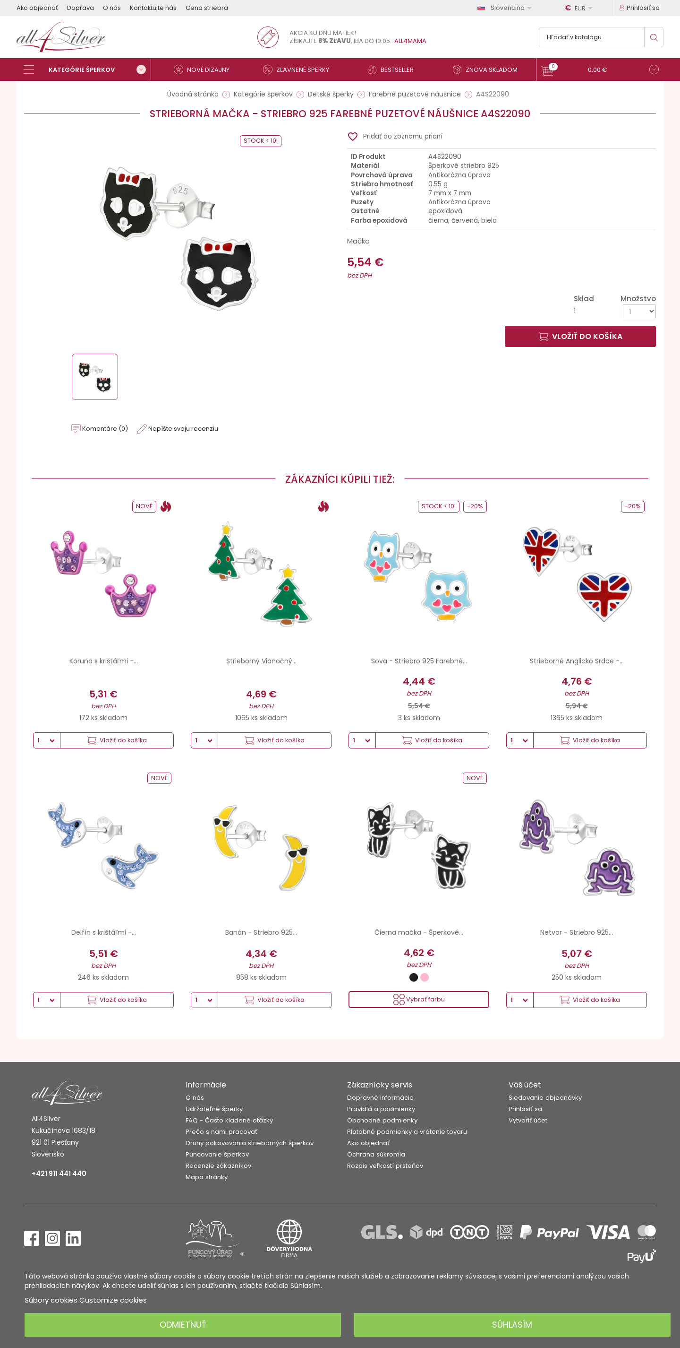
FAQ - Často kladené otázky (229, 1120)
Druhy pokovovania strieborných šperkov (250, 1143)
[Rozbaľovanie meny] (580, 8)
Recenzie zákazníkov (218, 1165)
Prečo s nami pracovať (221, 1131)
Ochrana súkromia (376, 1154)
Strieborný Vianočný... (261, 661)
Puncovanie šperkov (217, 1154)
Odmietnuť (183, 1325)
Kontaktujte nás (153, 8)
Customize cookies (113, 1300)
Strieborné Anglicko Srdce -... (577, 661)
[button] (599, 71)
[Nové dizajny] (205, 69)
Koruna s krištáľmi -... (103, 661)
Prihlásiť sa (525, 1108)
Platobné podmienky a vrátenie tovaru (407, 1131)
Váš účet (525, 1084)
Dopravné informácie (380, 1097)
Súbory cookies (51, 1300)
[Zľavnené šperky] (300, 69)
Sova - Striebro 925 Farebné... (419, 661)
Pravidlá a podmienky (381, 1108)
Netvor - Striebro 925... (576, 932)
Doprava (80, 8)
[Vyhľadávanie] (601, 37)
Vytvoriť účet (528, 1120)
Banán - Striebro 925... (261, 932)
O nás (112, 8)
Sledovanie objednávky (545, 1097)
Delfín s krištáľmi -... (103, 932)
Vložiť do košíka (580, 336)
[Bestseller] (394, 69)
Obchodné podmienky (382, 1120)
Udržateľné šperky (214, 1108)
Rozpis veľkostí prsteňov (385, 1165)
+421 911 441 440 (59, 1173)
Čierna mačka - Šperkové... (418, 932)
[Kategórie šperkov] (87, 69)
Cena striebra (207, 8)
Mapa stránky (207, 1177)
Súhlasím (512, 1325)
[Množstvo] (639, 311)
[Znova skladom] (489, 69)
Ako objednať (37, 8)
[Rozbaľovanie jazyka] (506, 8)
